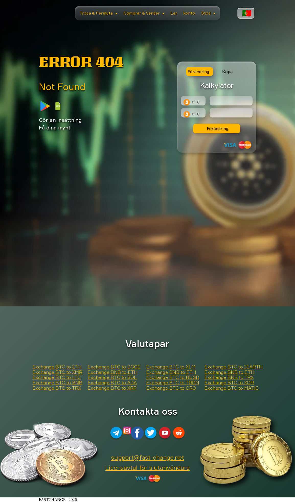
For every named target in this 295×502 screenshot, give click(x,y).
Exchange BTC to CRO (171, 388)
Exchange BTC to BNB (57, 382)
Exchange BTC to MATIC (232, 388)
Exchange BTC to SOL (112, 377)
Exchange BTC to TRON (172, 382)
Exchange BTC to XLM (171, 366)
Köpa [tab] (227, 71)
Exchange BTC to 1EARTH (234, 366)
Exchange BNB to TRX (229, 377)
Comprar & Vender (144, 13)
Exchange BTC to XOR (229, 382)
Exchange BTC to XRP (112, 388)
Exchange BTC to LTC (56, 377)
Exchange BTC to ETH (57, 366)
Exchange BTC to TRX (56, 388)
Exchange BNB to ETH (113, 372)
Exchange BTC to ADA (112, 382)
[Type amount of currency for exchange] (231, 100)
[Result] (231, 112)
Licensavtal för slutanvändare (147, 467)
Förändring (217, 128)
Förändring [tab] (198, 71)
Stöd (208, 13)
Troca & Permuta (99, 13)
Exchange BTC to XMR (57, 372)
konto (189, 13)
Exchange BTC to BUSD (172, 377)
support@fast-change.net (147, 457)
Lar (174, 13)
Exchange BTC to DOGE (114, 366)
